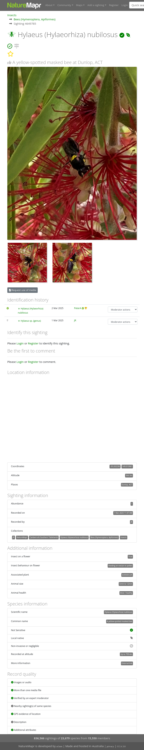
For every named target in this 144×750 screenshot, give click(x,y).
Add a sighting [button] (95, 5)
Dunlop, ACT (127, 484)
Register (114, 5)
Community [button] (64, 5)
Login (125, 5)
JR (75, 320)
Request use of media (22, 290)
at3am (59, 746)
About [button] (48, 5)
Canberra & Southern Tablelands (44, 537)
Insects (11, 15)
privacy (110, 746)
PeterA (77, 308)
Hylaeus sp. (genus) (31, 320)
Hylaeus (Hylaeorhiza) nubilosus (74, 537)
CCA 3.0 (121, 746)
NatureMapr (22, 537)
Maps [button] (79, 5)
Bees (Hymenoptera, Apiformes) (35, 19)
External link (127, 663)
